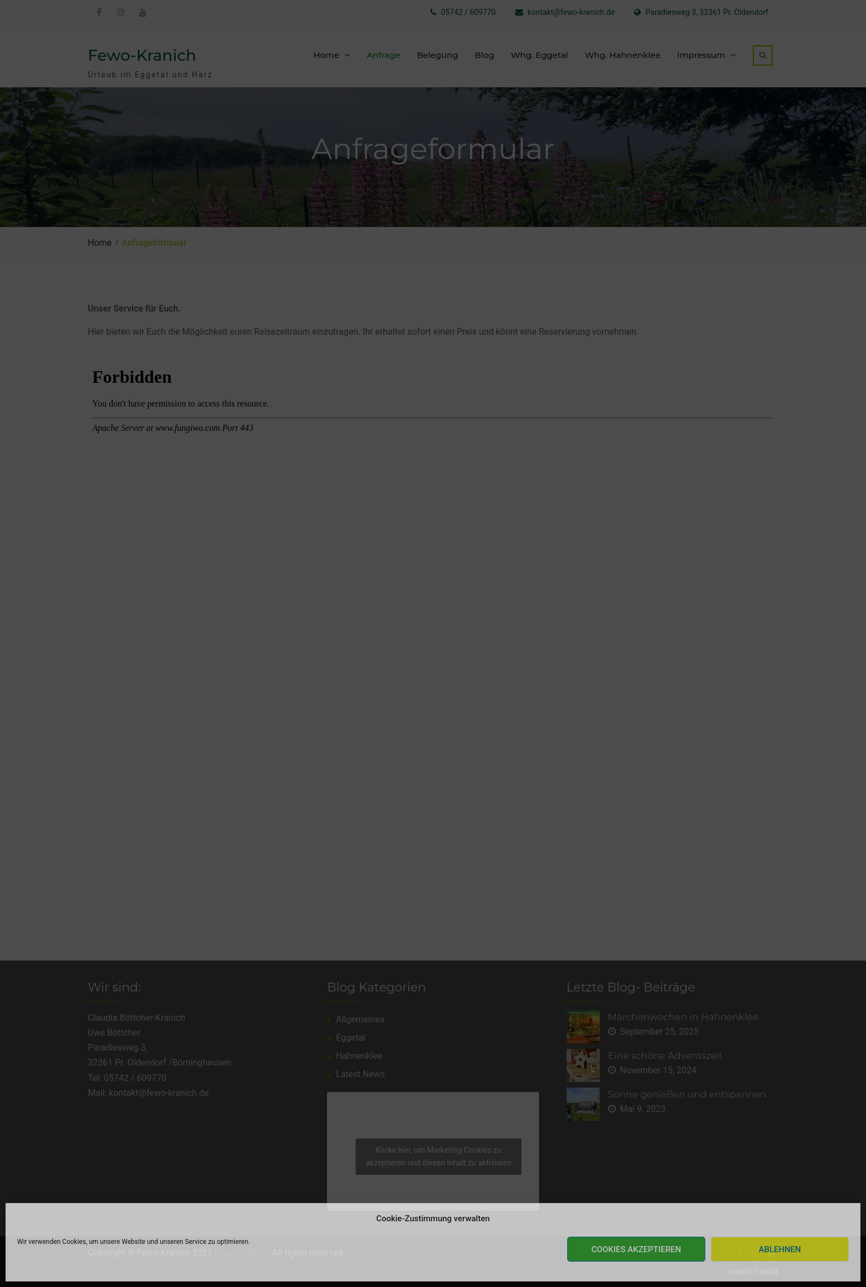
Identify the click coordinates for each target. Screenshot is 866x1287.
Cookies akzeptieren (636, 1249)
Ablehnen (780, 1249)
